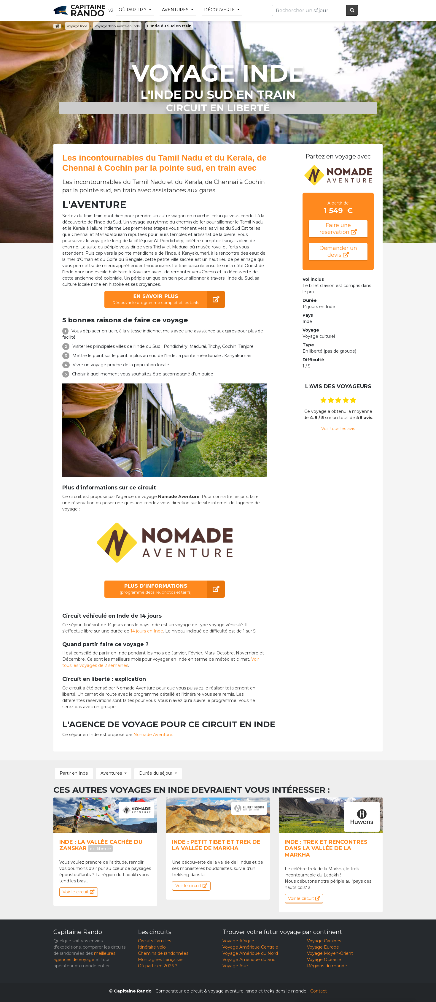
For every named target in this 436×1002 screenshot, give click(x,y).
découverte (219, 9)
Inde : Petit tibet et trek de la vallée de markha (216, 845)
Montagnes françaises (160, 959)
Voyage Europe (323, 947)
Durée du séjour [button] (155, 773)
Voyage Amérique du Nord (250, 953)
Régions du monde (327, 965)
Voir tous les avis (338, 428)
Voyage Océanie (324, 959)
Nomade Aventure (152, 734)
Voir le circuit (79, 892)
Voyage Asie (235, 965)
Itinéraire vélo (152, 947)
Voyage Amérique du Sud (249, 959)
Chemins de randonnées (163, 953)
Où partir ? (133, 9)
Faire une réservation (338, 229)
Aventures (175, 9)
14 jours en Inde (147, 631)
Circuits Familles (154, 941)
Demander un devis (338, 252)
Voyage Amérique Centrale (250, 947)
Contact (318, 991)
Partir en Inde (74, 773)
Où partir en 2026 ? (157, 965)
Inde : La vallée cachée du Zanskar (100, 845)
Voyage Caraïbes (324, 941)
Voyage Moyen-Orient (330, 953)
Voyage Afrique (238, 941)
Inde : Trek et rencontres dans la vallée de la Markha (326, 848)
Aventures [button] (111, 773)
